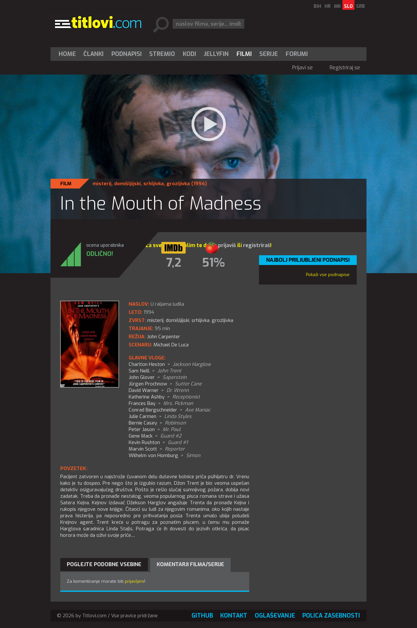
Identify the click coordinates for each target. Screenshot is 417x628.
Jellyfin (216, 54)
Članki (93, 54)
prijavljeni (134, 581)
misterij (102, 183)
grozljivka (178, 183)
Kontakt (233, 616)
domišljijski (127, 183)
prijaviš (227, 245)
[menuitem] (69, 54)
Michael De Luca (171, 345)
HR (327, 6)
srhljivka (153, 183)
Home (67, 54)
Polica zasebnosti (331, 616)
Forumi (297, 54)
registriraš (256, 245)
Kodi (189, 54)
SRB (360, 6)
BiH (317, 6)
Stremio (162, 54)
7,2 (173, 263)
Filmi (244, 54)
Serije (268, 54)
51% (213, 263)
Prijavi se (302, 67)
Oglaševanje (275, 616)
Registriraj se (345, 67)
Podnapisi (126, 54)
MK (337, 6)
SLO (348, 6)
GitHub (202, 616)
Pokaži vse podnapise (328, 274)
